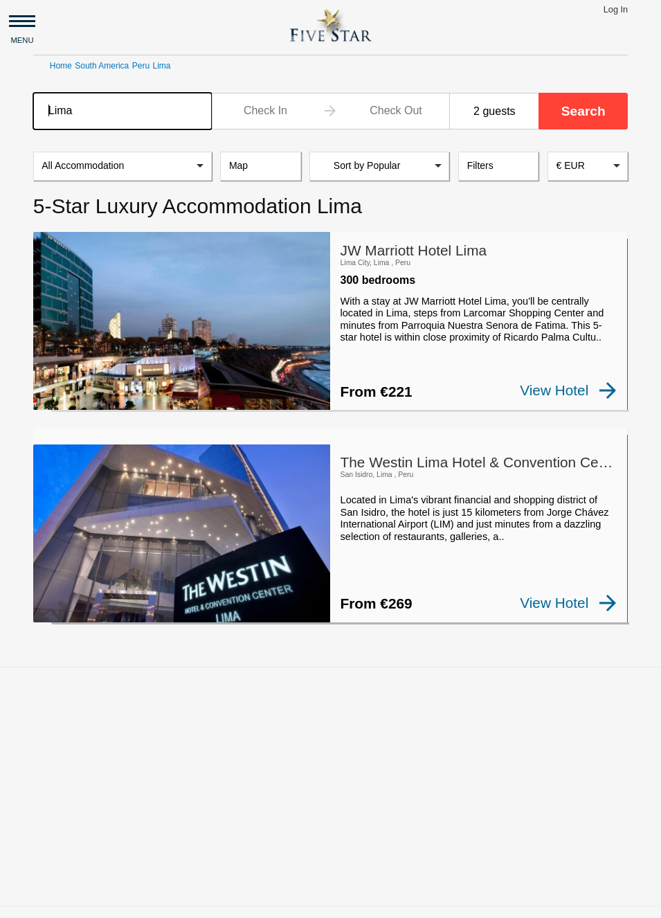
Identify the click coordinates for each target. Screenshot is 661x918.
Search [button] (583, 111)
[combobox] (122, 111)
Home (61, 66)
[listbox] (122, 166)
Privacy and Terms (374, 901)
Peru (141, 66)
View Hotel (568, 390)
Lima (162, 66)
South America (102, 66)
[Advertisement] (330, 764)
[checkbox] (55, 401)
